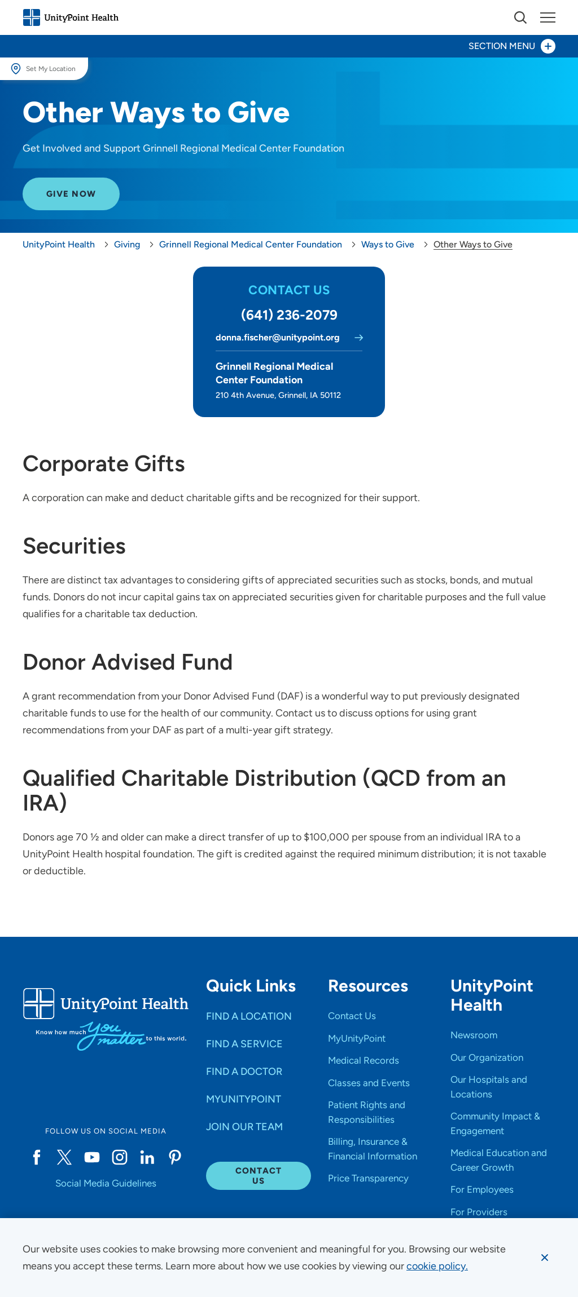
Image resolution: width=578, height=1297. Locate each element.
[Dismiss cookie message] (544, 1257)
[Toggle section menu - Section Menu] (289, 46)
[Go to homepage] (71, 17)
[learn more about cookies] (437, 1266)
